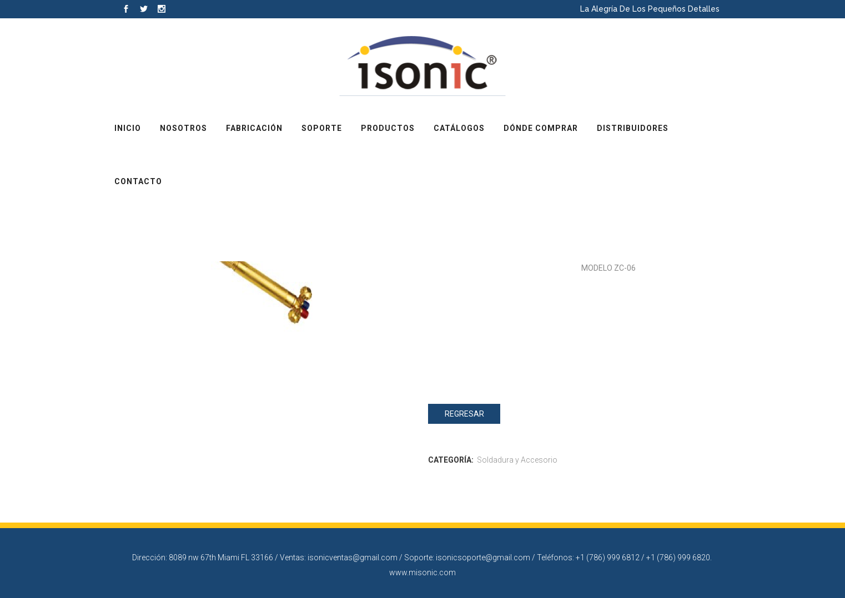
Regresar (464, 413)
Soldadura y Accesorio (517, 459)
